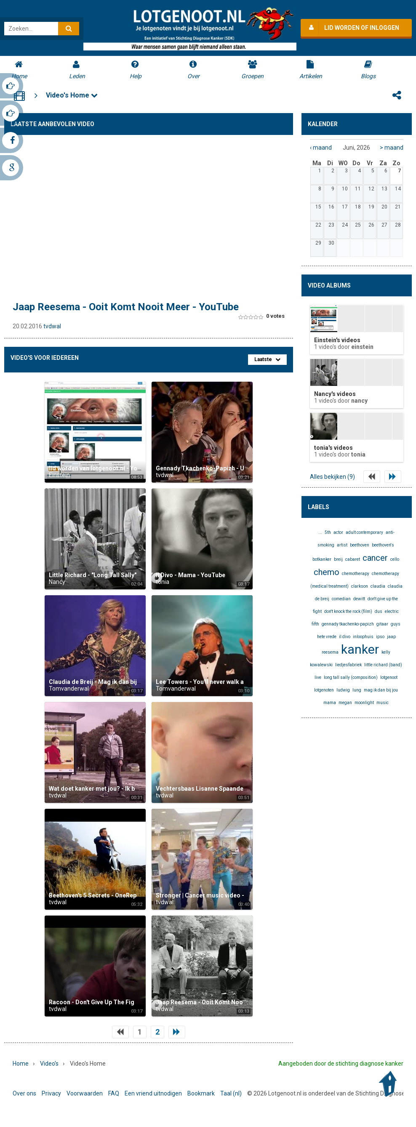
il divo (344, 636)
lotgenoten (324, 690)
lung (356, 690)
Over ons (24, 1093)
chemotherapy (355, 573)
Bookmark (201, 1093)
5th (328, 532)
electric (392, 611)
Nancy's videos (335, 394)
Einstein (59, 475)
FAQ (113, 1093)
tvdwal (52, 326)
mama (329, 702)
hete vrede (326, 636)
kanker (360, 649)
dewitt (359, 598)
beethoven (359, 545)
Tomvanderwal (69, 688)
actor (338, 532)
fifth (315, 624)
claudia (378, 586)
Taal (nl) (231, 1093)
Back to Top (389, 1084)
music (382, 702)
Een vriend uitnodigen (153, 1093)
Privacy (51, 1093)
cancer (375, 558)
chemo (326, 572)
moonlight (364, 702)
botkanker (321, 559)
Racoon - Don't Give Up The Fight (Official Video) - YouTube (130, 1002)
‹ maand (321, 147)
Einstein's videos (337, 340)
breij (338, 559)
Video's (49, 1063)
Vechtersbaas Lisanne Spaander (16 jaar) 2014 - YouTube (235, 788)
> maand (391, 147)
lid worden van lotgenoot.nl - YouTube (102, 468)
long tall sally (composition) (351, 677)
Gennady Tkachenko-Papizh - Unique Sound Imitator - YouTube (244, 468)
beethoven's (383, 545)
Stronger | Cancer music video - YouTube (213, 895)
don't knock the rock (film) (348, 611)
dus (378, 611)
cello (394, 559)
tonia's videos (333, 447)
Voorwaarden (85, 1093)
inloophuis (363, 636)
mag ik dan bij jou (381, 690)
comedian (341, 598)
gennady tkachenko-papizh (348, 624)
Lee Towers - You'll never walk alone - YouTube (220, 681)
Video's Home (72, 95)
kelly (385, 652)
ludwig (343, 690)
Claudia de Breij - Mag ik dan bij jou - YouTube (112, 681)
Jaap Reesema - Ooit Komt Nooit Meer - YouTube (126, 307)
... (320, 532)
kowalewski (321, 664)
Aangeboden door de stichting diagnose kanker (340, 1063)
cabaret (352, 559)
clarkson (359, 586)
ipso (380, 636)
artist (342, 545)
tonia (162, 581)
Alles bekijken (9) (332, 476)
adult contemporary (364, 532)
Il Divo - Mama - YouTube (190, 575)
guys (395, 624)
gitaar (382, 624)
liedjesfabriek (348, 664)
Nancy (57, 581)
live (318, 677)
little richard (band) (383, 664)
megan (345, 702)
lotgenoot (388, 677)
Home (21, 1063)
